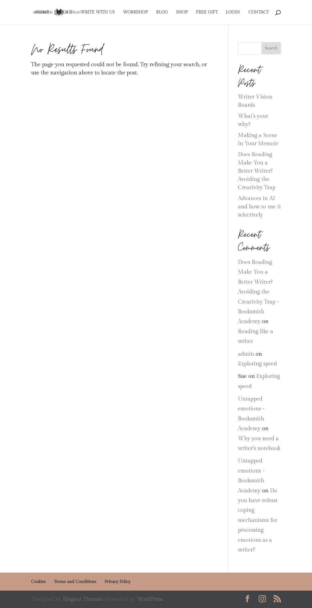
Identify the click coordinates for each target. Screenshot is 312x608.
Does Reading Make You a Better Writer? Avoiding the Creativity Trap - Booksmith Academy (258, 292)
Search (271, 48)
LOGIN (233, 12)
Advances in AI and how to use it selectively (259, 206)
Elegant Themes (82, 599)
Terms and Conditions (75, 581)
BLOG (162, 12)
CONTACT (258, 12)
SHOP (182, 12)
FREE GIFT (207, 12)
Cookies (38, 581)
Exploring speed (257, 364)
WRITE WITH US (97, 12)
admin (246, 354)
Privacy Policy (117, 581)
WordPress (149, 599)
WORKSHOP (135, 12)
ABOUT (65, 12)
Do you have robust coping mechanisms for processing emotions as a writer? (258, 520)
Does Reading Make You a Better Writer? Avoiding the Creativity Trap (256, 171)
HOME (42, 12)
